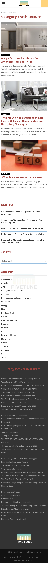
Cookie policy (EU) (16, 557)
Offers (4, 343)
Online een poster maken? (11, 469)
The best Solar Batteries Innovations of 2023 (19, 446)
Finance (4, 309)
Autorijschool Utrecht (9, 436)
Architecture (5, 55)
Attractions (5, 283)
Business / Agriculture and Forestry (16, 298)
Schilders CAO (7, 499)
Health (4, 317)
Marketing (5, 339)
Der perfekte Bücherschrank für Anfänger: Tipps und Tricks (19, 60)
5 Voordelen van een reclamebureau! (22, 177)
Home (6, 557)
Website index (19, 560)
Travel (4, 358)
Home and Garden (9, 320)
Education (5, 302)
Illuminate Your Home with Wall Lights (16, 519)
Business (5, 294)
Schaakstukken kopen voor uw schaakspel (18, 396)
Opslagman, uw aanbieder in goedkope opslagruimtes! (23, 385)
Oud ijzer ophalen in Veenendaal (14, 415)
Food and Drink (7, 313)
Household (6, 324)
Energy (4, 305)
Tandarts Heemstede (9, 432)
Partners (39, 557)
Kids (3, 332)
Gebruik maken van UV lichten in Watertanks (19, 389)
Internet (4, 328)
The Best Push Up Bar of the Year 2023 (17, 479)
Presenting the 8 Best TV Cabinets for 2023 (18, 406)
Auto (3, 287)
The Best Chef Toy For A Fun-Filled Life (16, 409)
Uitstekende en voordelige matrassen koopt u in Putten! (23, 472)
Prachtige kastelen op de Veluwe (14, 462)
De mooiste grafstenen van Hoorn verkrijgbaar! (20, 459)
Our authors (29, 557)
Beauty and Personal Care (12, 291)
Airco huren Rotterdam (10, 495)
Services (5, 346)
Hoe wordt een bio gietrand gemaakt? (16, 502)
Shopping (5, 350)
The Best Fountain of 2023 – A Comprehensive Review (23, 476)
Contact (29, 560)
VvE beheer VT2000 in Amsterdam (15, 465)
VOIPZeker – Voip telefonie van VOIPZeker (18, 392)
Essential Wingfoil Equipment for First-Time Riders (23, 228)
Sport (3, 354)
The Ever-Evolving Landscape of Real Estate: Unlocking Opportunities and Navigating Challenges (22, 121)
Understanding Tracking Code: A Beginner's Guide (22, 234)
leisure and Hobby (9, 335)
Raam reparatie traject (10, 492)
